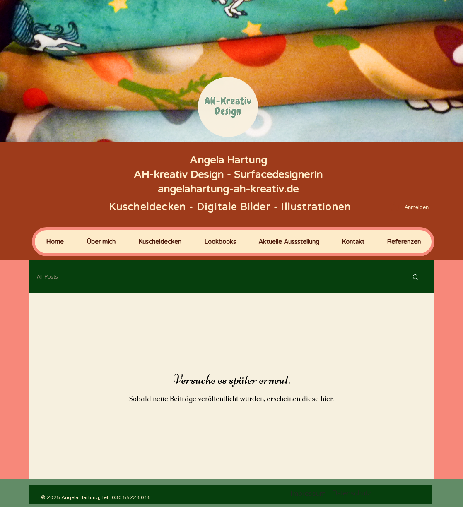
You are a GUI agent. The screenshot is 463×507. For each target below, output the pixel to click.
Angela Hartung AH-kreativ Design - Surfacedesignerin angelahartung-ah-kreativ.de (228, 174)
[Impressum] (307, 493)
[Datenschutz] (351, 492)
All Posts (47, 276)
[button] (416, 277)
